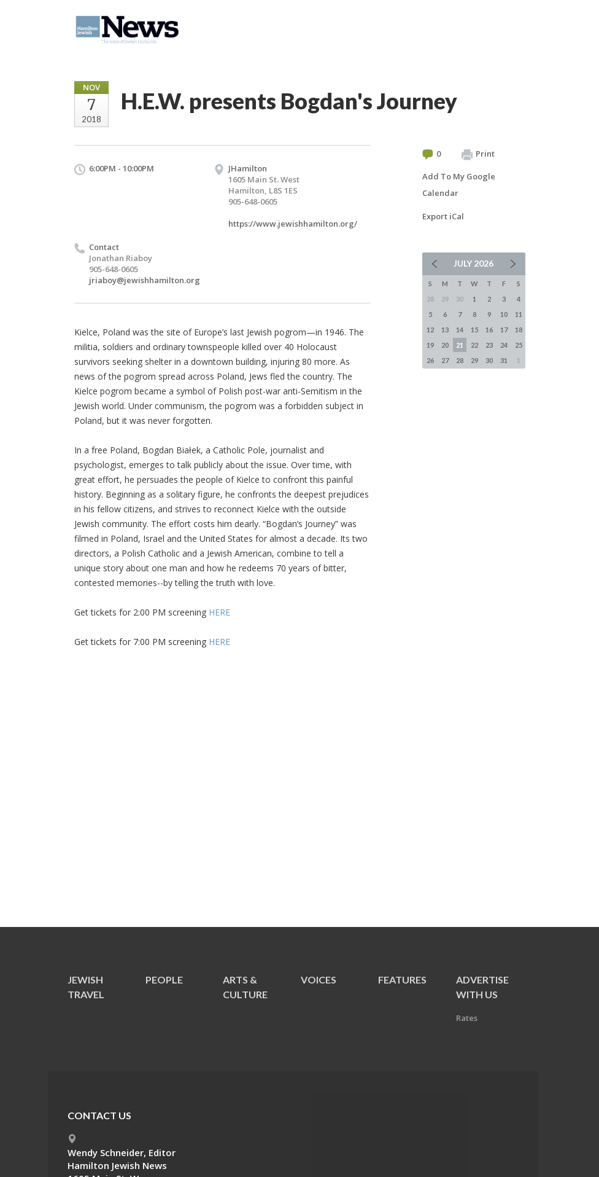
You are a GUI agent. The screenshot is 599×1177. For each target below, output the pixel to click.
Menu (511, 26)
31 (504, 360)
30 (489, 360)
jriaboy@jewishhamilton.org (144, 280)
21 (459, 345)
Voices (318, 979)
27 (445, 360)
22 (474, 345)
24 (504, 345)
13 (445, 330)
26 (430, 360)
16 (489, 330)
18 (518, 330)
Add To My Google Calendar (458, 184)
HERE (219, 612)
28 (459, 360)
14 (459, 330)
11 (518, 314)
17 (504, 330)
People (164, 979)
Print (478, 154)
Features (402, 979)
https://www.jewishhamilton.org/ (292, 223)
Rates (466, 1017)
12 (430, 330)
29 (474, 360)
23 (489, 345)
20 (445, 345)
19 (430, 345)
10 (504, 314)
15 (474, 330)
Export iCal (443, 216)
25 (518, 345)
